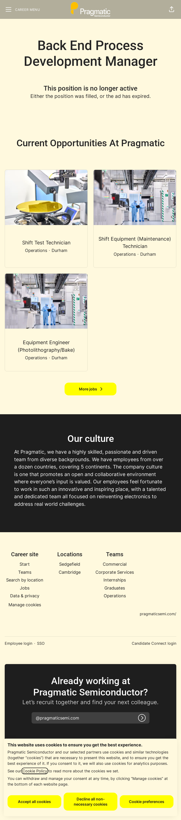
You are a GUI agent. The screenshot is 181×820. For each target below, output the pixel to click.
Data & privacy (24, 595)
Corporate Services (114, 572)
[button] (171, 9)
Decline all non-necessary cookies (90, 802)
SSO (41, 643)
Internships (114, 579)
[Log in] (142, 718)
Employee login (18, 643)
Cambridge (70, 572)
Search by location (24, 579)
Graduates (114, 588)
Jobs (24, 588)
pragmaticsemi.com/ (158, 613)
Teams (24, 572)
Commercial (115, 564)
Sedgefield (69, 564)
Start (25, 564)
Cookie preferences (146, 801)
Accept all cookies (34, 801)
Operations (115, 595)
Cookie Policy (34, 771)
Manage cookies (24, 604)
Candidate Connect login (154, 643)
